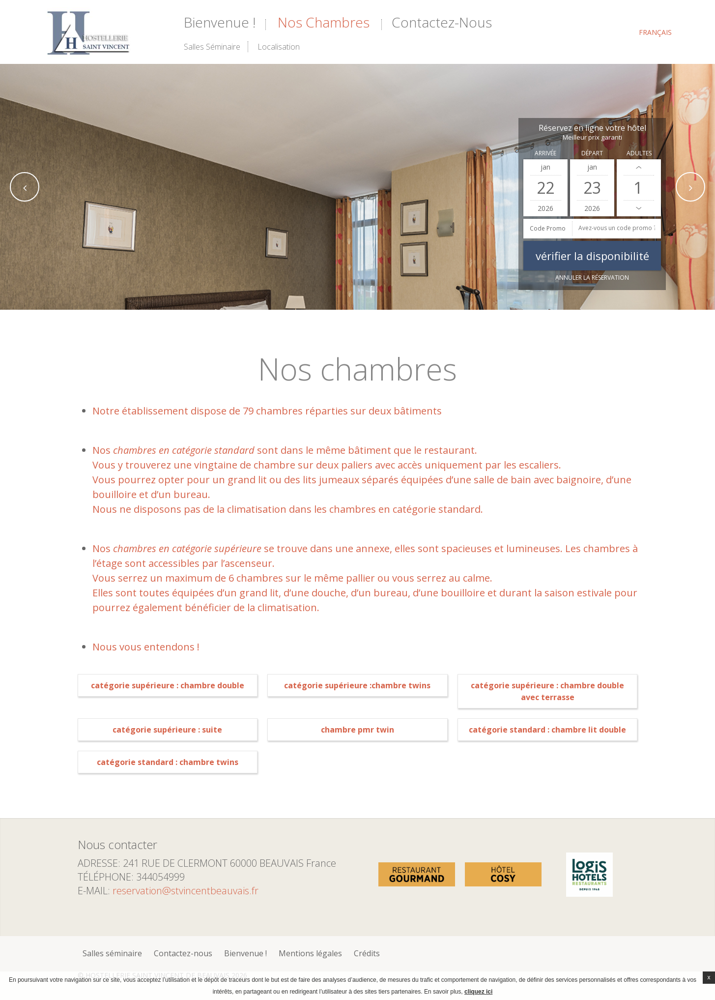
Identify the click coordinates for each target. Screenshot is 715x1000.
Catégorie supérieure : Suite (167, 729)
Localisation (278, 46)
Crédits (367, 953)
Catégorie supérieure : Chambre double (167, 685)
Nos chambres (324, 22)
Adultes (639, 153)
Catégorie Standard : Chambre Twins (167, 762)
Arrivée (545, 153)
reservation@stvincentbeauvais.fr (185, 890)
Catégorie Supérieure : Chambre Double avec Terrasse (547, 691)
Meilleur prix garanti (592, 137)
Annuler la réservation (592, 277)
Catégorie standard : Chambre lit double (547, 729)
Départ (592, 153)
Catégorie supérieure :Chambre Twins (357, 685)
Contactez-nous (442, 22)
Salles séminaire (212, 46)
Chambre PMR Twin (357, 729)
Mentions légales (310, 953)
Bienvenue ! (220, 22)
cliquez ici (478, 991)
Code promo (548, 228)
